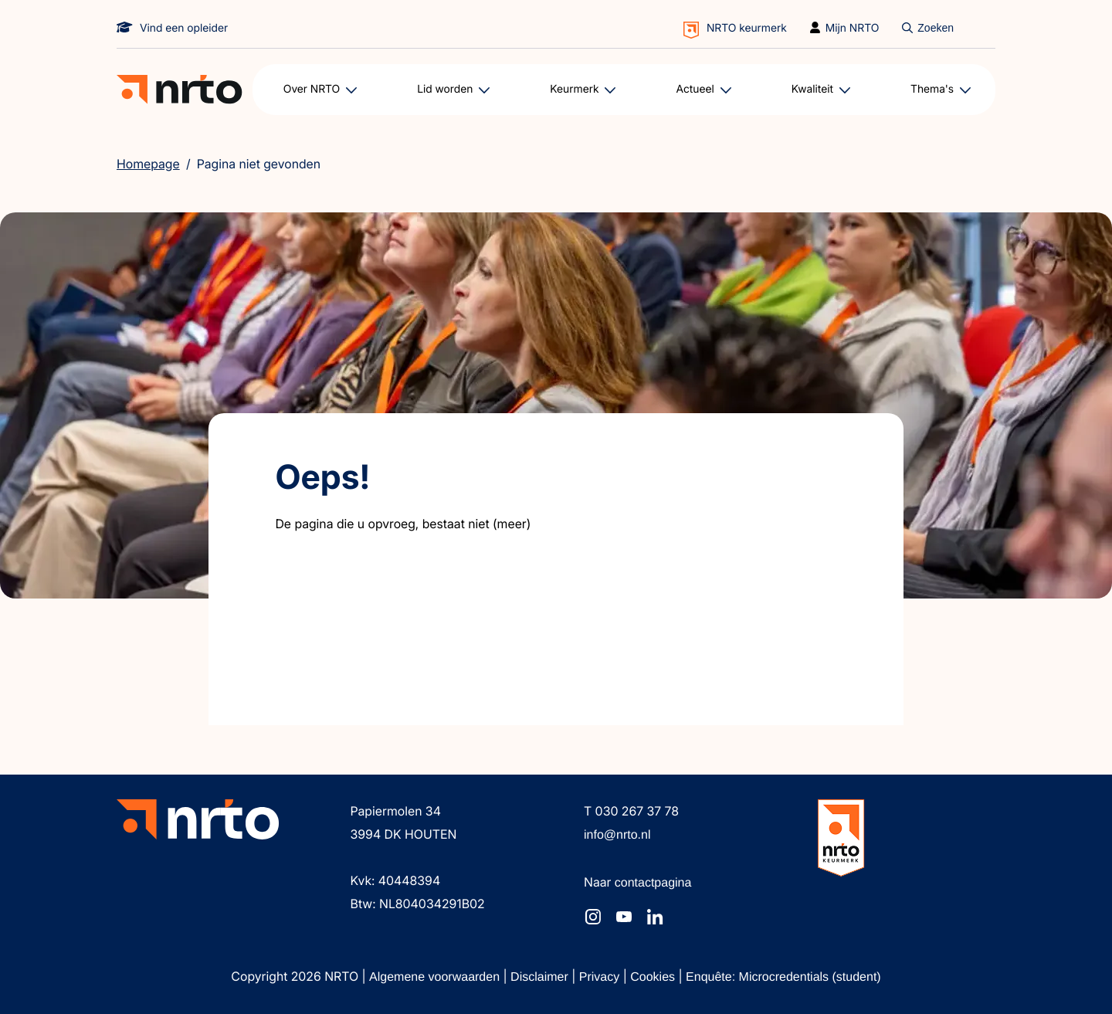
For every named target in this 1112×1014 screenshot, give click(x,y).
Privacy (601, 977)
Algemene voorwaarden (436, 977)
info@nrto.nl (617, 835)
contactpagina (653, 883)
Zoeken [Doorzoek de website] (935, 28)
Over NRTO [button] (312, 89)
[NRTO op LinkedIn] (655, 916)
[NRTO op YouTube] (624, 916)
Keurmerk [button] (574, 89)
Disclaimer (540, 977)
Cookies (654, 977)
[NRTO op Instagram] (593, 916)
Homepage (148, 163)
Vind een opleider (184, 28)
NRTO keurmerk (747, 28)
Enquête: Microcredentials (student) (783, 977)
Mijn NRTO (853, 28)
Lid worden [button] (445, 89)
